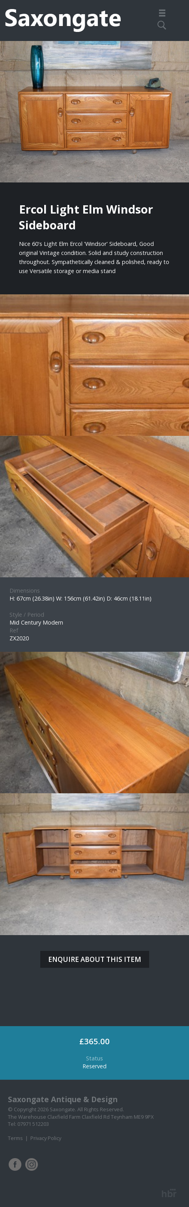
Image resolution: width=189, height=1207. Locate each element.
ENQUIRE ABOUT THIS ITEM (94, 959)
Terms (15, 1138)
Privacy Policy (45, 1138)
